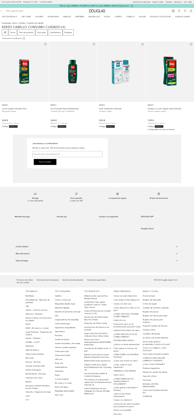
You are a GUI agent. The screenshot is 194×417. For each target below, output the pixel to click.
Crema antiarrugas (62, 324)
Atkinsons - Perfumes (34, 314)
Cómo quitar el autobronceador (156, 354)
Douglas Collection (160, 17)
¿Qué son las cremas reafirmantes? (122, 395)
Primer (57, 375)
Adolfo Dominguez (33, 370)
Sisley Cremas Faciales (35, 354)
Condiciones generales (96, 280)
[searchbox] (24, 11)
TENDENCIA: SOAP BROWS (124, 371)
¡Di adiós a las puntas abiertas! (155, 338)
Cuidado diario (182, 17)
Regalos (178, 2)
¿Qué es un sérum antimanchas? (126, 344)
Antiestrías (59, 371)
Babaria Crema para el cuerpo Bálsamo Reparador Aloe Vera (96, 356)
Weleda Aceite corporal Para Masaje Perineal (96, 297)
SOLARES (39, 17)
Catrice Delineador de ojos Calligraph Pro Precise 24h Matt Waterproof (97, 391)
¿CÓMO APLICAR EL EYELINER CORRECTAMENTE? (125, 315)
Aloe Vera (117, 414)
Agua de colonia (149, 376)
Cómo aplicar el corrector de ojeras (125, 349)
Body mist (59, 363)
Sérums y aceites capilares (65, 347)
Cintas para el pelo (63, 355)
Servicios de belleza (142, 2)
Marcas (67, 17)
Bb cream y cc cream (63, 383)
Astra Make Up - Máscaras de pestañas (38, 301)
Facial (107, 17)
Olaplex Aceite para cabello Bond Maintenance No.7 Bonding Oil (97, 367)
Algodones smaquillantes (65, 328)
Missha (28, 382)
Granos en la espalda (122, 410)
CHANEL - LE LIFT (33, 342)
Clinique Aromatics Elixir (35, 366)
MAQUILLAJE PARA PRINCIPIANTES (150, 385)
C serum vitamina (62, 379)
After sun (58, 359)
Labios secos (118, 375)
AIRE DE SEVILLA (32, 350)
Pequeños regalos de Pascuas (155, 326)
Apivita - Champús (33, 338)
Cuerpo (118, 17)
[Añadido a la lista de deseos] (45, 44)
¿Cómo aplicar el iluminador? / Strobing (125, 389)
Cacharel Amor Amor (34, 378)
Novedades (53, 17)
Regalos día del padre (152, 300)
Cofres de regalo (150, 304)
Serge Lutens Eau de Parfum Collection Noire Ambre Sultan (96, 334)
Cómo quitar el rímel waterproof (126, 300)
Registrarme (45, 162)
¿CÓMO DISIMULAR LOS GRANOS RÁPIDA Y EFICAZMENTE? (123, 381)
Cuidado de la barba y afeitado (156, 308)
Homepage (6, 23)
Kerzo (15, 23)
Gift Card (26, 17)
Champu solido (149, 330)
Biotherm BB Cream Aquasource (97, 361)
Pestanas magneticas (151, 368)
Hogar (142, 17)
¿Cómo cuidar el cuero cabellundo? (122, 366)
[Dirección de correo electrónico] (67, 154)
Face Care (59, 395)
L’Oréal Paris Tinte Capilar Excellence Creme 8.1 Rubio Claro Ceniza (95, 304)
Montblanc (30, 296)
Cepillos (58, 296)
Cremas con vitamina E (122, 400)
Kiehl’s (28, 324)
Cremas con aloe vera (122, 304)
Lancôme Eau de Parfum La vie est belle (96, 328)
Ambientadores (61, 367)
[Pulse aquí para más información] (132, 6)
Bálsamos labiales (62, 308)
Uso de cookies (23, 283)
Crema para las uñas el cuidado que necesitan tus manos (126, 405)
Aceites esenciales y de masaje (67, 343)
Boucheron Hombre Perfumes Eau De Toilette (38, 387)
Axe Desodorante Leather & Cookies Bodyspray (95, 374)
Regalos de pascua (150, 312)
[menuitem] (11, 16)
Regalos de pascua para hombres (153, 321)
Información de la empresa (48, 280)
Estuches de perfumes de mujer (68, 312)
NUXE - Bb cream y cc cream (37, 328)
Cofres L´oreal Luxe (63, 300)
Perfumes (79, 17)
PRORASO (30, 346)
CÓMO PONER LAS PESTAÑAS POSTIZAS (126, 356)
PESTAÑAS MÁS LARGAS (123, 340)
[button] (97, 246)
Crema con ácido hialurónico (125, 296)
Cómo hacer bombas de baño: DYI (155, 391)
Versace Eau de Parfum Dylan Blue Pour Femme (96, 318)
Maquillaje (94, 17)
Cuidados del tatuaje (151, 334)
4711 (28, 400)
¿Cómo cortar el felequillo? (154, 364)
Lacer (28, 396)
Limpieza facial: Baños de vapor (126, 330)
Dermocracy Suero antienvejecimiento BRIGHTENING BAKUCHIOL (97, 342)
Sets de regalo (9, 17)
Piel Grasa (147, 380)
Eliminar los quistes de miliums (155, 372)
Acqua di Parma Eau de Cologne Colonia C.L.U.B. (97, 312)
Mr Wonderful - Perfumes (36, 374)
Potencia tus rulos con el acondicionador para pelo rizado (127, 325)
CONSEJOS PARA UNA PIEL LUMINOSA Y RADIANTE (154, 359)
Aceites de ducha (62, 339)
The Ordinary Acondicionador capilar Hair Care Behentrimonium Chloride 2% (97, 382)
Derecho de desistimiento (72, 280)
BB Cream (30, 358)
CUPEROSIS (147, 396)
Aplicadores (60, 332)
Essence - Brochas (33, 362)
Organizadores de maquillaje (67, 320)
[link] (24, 84)
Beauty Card (158, 2)
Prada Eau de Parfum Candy (95, 323)
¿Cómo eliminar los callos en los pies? (126, 309)
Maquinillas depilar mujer (65, 304)
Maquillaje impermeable (64, 391)
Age (27, 306)
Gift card (188, 2)
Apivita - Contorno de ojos (36, 310)
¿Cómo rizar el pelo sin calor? (125, 361)
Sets (56, 316)
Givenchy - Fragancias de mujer (38, 392)
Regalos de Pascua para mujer (155, 316)
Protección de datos (25, 280)
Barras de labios (61, 387)
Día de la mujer (149, 296)
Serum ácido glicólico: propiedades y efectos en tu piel (156, 343)
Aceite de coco (119, 320)
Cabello (130, 17)
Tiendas (169, 2)
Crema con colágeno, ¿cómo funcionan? (154, 349)
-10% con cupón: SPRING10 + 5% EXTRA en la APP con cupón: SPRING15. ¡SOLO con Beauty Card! (94, 6)
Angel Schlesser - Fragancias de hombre (39, 333)
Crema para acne (62, 351)
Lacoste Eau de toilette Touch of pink (97, 349)
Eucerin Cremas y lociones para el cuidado (38, 319)
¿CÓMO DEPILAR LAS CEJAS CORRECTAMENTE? (125, 335)
